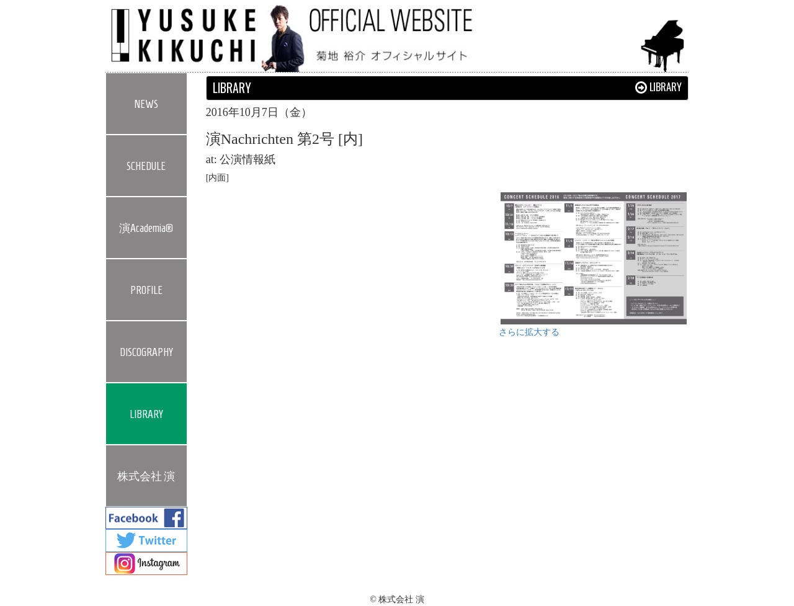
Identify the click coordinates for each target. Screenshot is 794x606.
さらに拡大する (529, 332)
